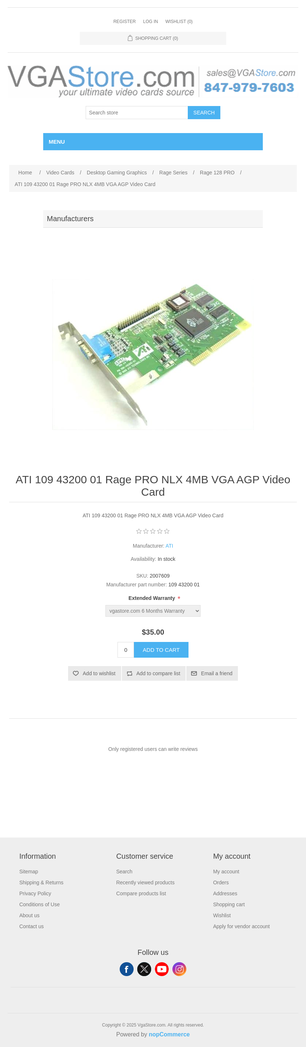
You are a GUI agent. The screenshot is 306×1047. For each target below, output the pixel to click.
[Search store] (137, 112)
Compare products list (141, 893)
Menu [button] (57, 142)
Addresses (225, 893)
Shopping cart (229, 904)
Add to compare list (158, 673)
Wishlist (222, 915)
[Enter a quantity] (125, 650)
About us (29, 915)
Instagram (179, 969)
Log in (150, 21)
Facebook (127, 969)
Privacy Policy (35, 893)
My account (226, 871)
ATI (169, 546)
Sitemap (28, 871)
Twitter (144, 969)
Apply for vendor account (241, 926)
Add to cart (161, 650)
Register (124, 21)
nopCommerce (169, 1034)
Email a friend (216, 673)
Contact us (31, 926)
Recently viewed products (145, 882)
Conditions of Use (39, 904)
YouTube (162, 969)
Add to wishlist (99, 673)
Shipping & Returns (41, 882)
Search (203, 113)
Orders (221, 882)
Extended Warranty (152, 598)
